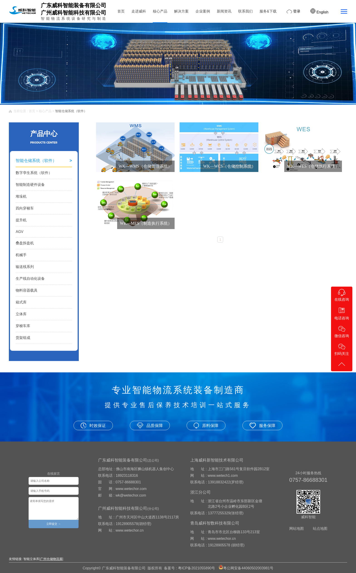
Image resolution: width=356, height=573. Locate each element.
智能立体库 (31, 559)
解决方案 (181, 11)
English (319, 12)
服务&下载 (268, 11)
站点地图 (320, 528)
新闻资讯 (224, 11)
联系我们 (245, 11)
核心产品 (160, 11)
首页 (121, 11)
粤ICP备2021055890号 (196, 568)
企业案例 (202, 11)
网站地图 (296, 528)
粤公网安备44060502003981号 (248, 568)
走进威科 (138, 11)
